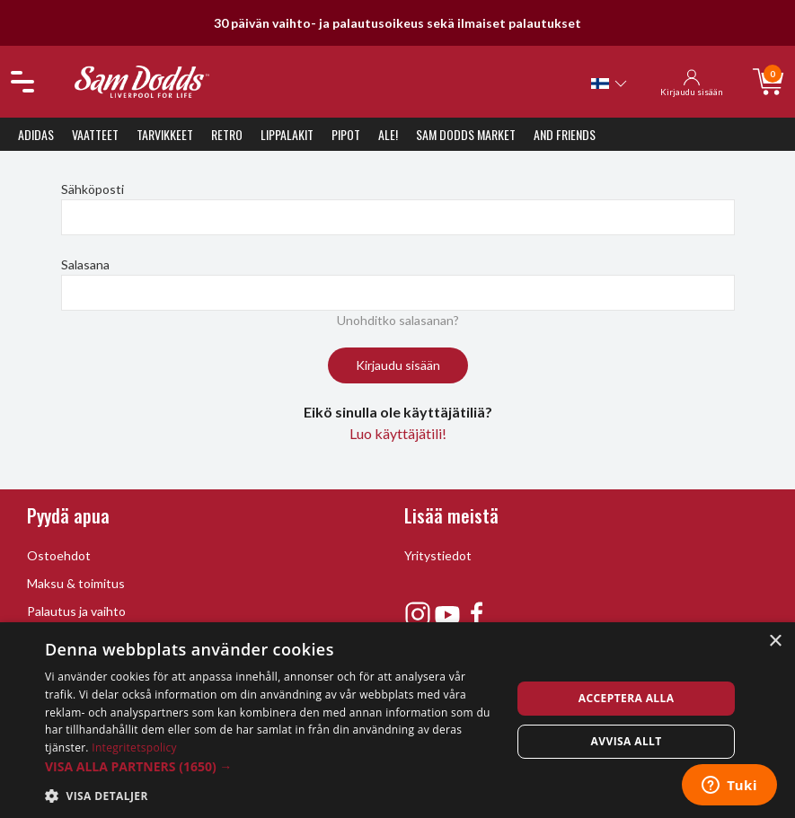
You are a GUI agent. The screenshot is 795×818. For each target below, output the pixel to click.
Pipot (345, 134)
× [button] (775, 641)
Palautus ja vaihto (76, 611)
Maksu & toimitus (76, 583)
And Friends (565, 134)
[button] (271, 766)
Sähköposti (92, 189)
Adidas (36, 134)
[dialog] (397, 720)
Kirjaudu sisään (398, 365)
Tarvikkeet (165, 134)
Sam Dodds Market (466, 134)
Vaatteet (95, 134)
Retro (227, 134)
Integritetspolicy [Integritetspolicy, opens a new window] (134, 747)
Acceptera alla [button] (627, 698)
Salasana (85, 264)
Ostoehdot (59, 555)
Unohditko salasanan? (398, 320)
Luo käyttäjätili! (397, 433)
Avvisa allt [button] (626, 741)
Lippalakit (287, 134)
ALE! (388, 134)
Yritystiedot (438, 555)
